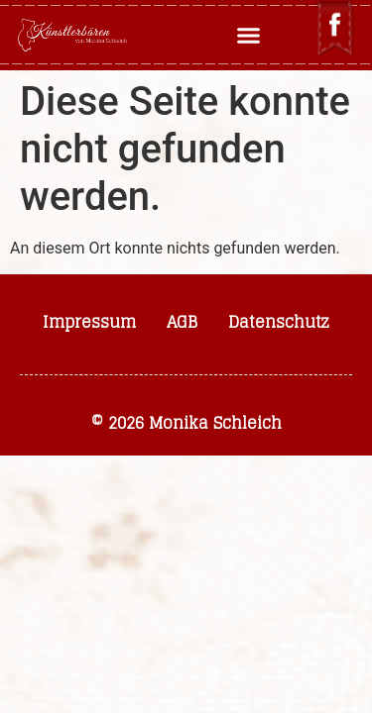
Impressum (89, 322)
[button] (248, 35)
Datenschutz (278, 322)
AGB (182, 322)
